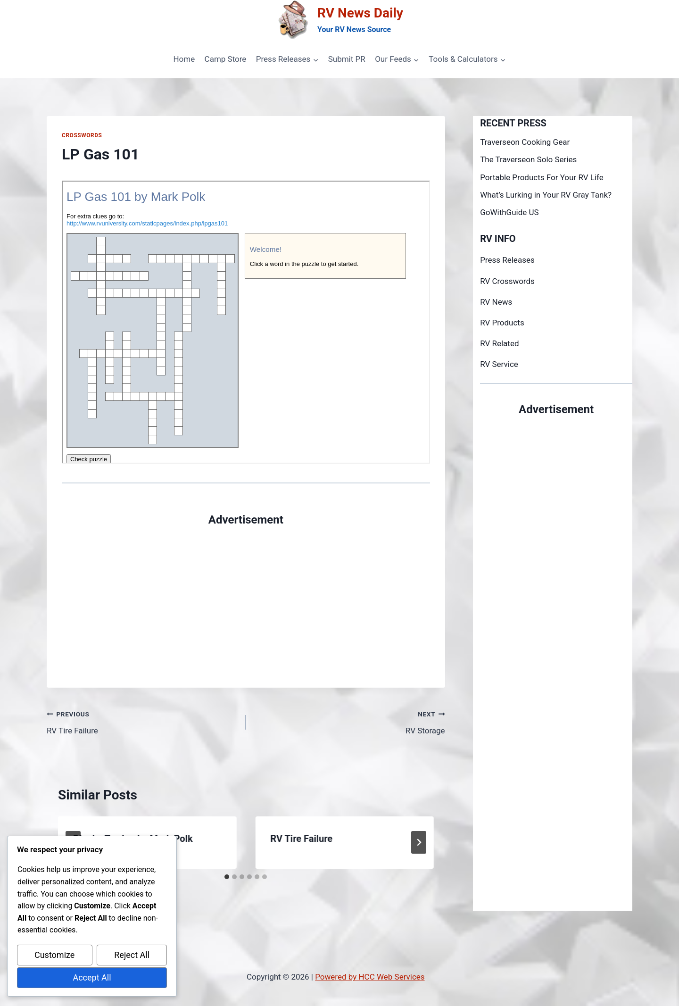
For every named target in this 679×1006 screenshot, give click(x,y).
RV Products (502, 322)
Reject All (131, 955)
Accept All (92, 977)
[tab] (226, 876)
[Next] (418, 842)
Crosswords (82, 135)
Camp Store (226, 59)
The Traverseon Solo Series (528, 159)
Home (184, 59)
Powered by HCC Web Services (369, 976)
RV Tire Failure (142, 721)
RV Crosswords (507, 281)
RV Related (499, 343)
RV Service (499, 364)
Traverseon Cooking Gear (525, 142)
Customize (54, 955)
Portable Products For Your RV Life (542, 177)
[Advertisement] (246, 594)
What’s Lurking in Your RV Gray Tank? (546, 195)
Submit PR (346, 59)
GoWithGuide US (509, 212)
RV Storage (349, 721)
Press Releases (507, 260)
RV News (496, 302)
